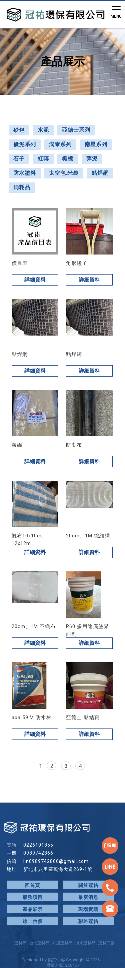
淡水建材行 (85, 943)
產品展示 (33, 909)
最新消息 (88, 897)
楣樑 (67, 158)
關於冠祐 (88, 885)
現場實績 (88, 909)
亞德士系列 (76, 130)
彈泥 (92, 158)
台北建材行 (39, 943)
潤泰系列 (60, 144)
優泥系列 (24, 144)
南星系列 (96, 144)
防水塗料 (24, 173)
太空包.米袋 (64, 173)
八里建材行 (62, 943)
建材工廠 (106, 943)
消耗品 (21, 187)
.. (102, 959)
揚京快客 (56, 959)
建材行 (20, 943)
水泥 (43, 130)
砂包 (19, 130)
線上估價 (33, 921)
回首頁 (32, 885)
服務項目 (33, 897)
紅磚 (43, 158)
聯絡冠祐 (88, 921)
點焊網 (100, 173)
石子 (19, 158)
